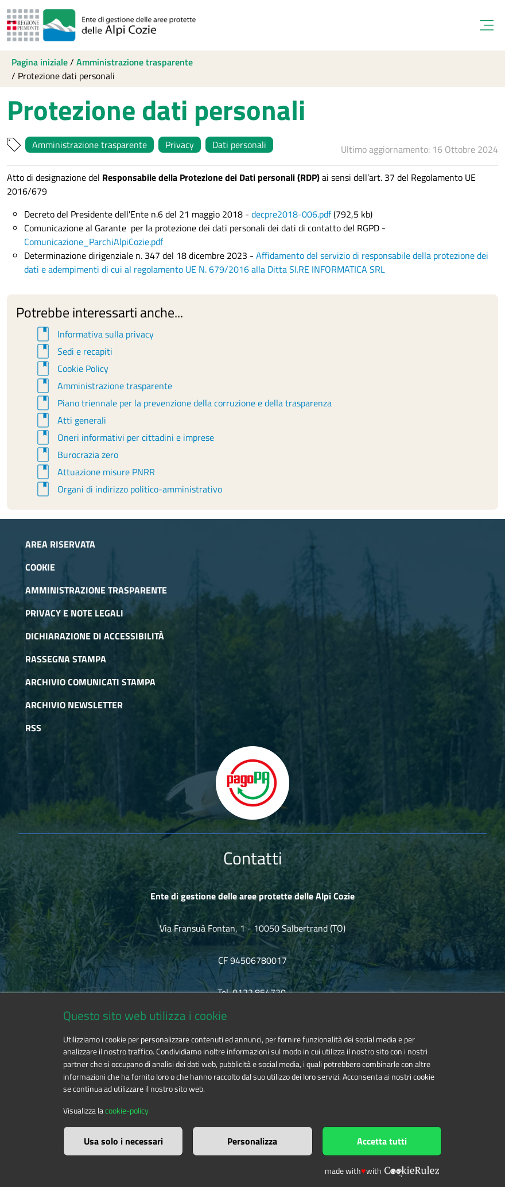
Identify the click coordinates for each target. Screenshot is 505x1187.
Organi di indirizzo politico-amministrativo (127, 489)
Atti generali (69, 420)
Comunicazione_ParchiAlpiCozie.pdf (93, 242)
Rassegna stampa (65, 659)
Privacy (179, 145)
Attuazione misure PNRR (94, 472)
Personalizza (252, 1141)
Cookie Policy (70, 368)
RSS (33, 728)
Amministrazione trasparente (134, 62)
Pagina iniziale (39, 62)
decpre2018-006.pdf (291, 214)
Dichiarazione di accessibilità (94, 636)
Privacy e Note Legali (74, 613)
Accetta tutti (382, 1141)
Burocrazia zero (75, 454)
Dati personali (239, 145)
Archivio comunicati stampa (90, 682)
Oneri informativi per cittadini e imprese (123, 437)
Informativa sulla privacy (93, 334)
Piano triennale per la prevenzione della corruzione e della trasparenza (182, 403)
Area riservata (60, 544)
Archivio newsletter (74, 705)
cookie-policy (127, 1110)
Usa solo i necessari (123, 1141)
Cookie (40, 567)
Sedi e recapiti (72, 351)
